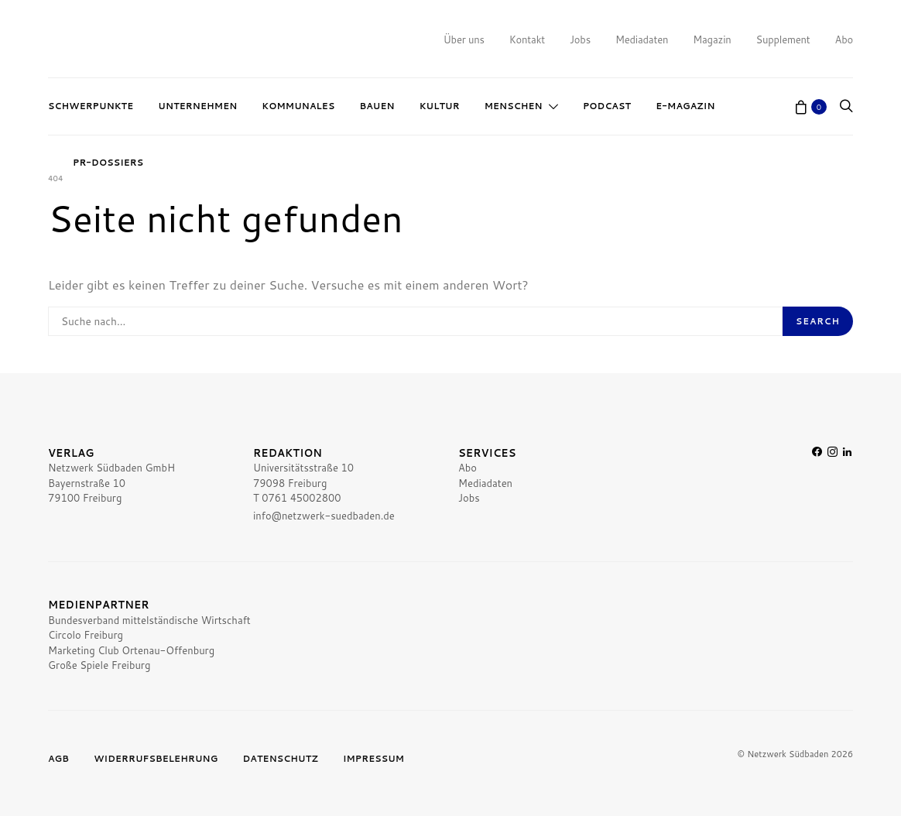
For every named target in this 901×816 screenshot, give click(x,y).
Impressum (373, 759)
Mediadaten (641, 39)
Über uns (464, 39)
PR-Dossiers (108, 162)
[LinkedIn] (847, 485)
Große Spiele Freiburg (99, 665)
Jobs (580, 39)
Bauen (376, 106)
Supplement (783, 39)
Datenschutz (279, 759)
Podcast (607, 106)
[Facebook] (817, 485)
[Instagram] (832, 485)
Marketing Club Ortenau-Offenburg (131, 650)
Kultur (440, 106)
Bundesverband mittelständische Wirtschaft (149, 620)
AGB (58, 759)
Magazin (712, 39)
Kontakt (527, 39)
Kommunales (298, 106)
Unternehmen (197, 106)
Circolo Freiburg (85, 635)
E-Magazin (685, 106)
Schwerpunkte (90, 106)
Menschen (514, 106)
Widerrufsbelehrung (156, 759)
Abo (844, 39)
